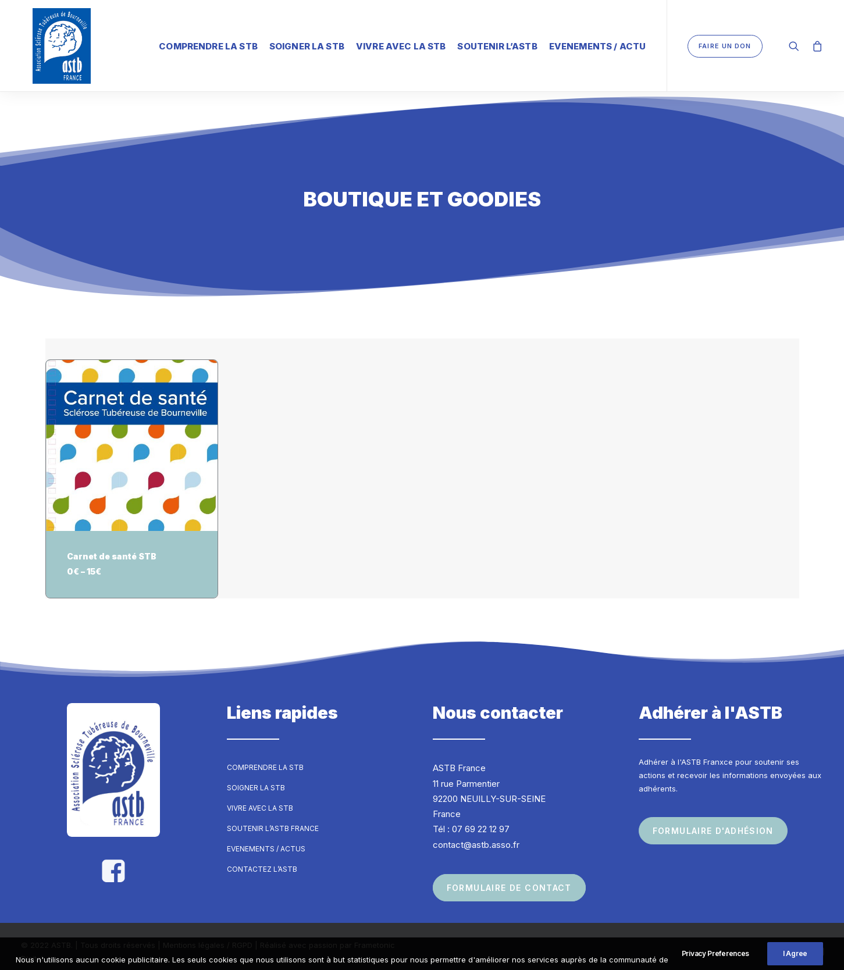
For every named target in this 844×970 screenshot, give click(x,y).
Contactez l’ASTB (262, 858)
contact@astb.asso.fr (476, 834)
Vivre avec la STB (401, 43)
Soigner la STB (306, 43)
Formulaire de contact (509, 877)
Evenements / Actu (597, 43)
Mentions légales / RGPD (207, 934)
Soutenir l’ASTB (497, 43)
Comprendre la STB (208, 43)
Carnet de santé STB (111, 546)
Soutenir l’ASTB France (273, 818)
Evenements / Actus (266, 838)
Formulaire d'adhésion (713, 820)
